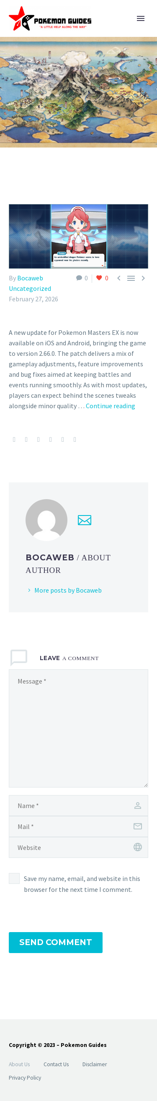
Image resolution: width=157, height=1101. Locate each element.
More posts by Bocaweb (68, 590)
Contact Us (56, 1064)
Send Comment (55, 942)
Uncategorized (30, 288)
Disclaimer (94, 1064)
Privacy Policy (25, 1077)
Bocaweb (30, 278)
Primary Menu (140, 18)
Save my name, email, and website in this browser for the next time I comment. (82, 884)
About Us (19, 1064)
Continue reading (110, 406)
